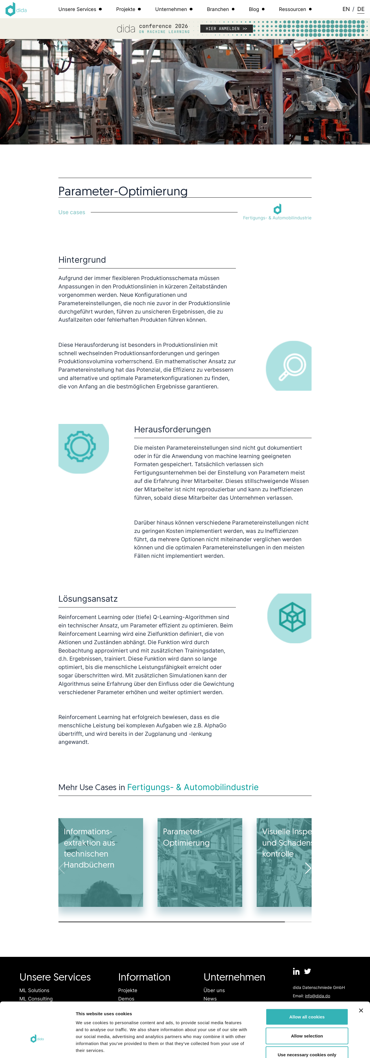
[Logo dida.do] (16, 9)
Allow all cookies (307, 982)
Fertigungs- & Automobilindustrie (193, 787)
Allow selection (307, 1001)
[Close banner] (361, 976)
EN (346, 8)
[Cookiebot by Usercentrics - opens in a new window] (37, 1046)
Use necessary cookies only (307, 1020)
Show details (303, 1046)
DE (361, 8)
